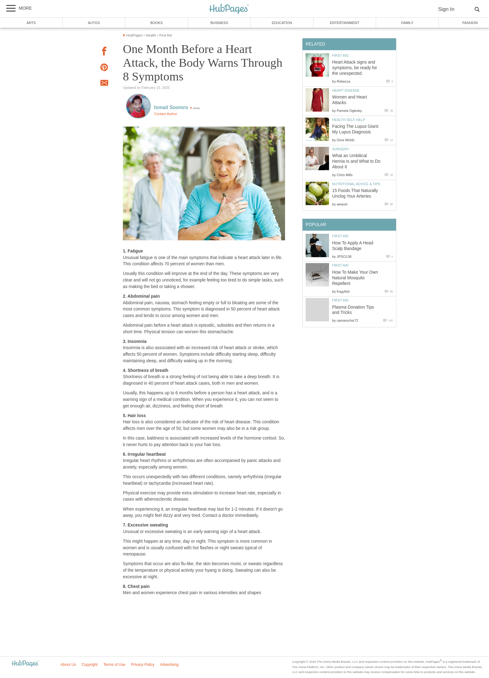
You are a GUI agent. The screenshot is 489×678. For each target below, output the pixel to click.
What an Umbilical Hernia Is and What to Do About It (356, 161)
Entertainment (344, 23)
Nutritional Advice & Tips (356, 184)
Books (156, 23)
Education (282, 23)
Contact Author (165, 114)
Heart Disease (346, 90)
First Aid (340, 55)
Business (219, 23)
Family (407, 23)
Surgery (340, 149)
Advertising (169, 664)
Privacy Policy (142, 664)
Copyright (90, 664)
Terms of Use (114, 664)
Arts (31, 23)
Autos (94, 23)
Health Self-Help (348, 120)
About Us (68, 664)
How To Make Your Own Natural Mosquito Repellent (355, 278)
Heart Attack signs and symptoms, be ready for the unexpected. (354, 68)
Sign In (446, 9)
